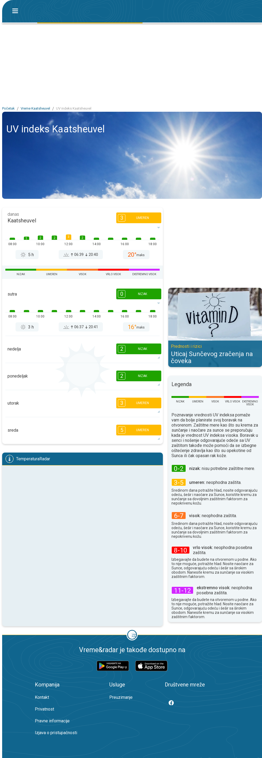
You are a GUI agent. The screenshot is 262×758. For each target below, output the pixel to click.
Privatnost (44, 709)
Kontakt (42, 697)
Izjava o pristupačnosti (56, 732)
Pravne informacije (52, 720)
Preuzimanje (121, 697)
